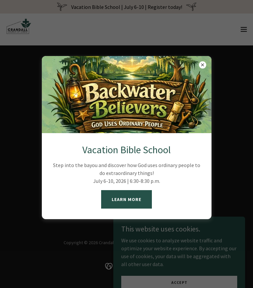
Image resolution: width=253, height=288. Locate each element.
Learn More (126, 199)
